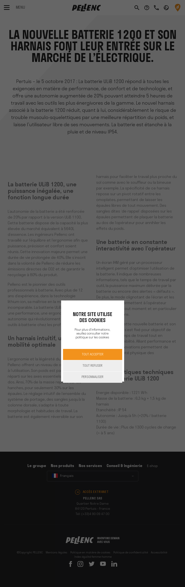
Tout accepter (92, 354)
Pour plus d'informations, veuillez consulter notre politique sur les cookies (92, 333)
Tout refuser (92, 366)
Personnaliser (92, 377)
